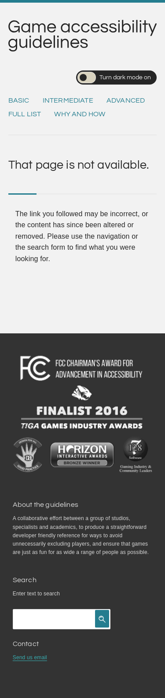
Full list (24, 114)
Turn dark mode (114, 77)
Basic (18, 100)
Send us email (30, 657)
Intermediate (68, 100)
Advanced (125, 100)
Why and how (79, 114)
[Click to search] (102, 619)
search (52, 594)
